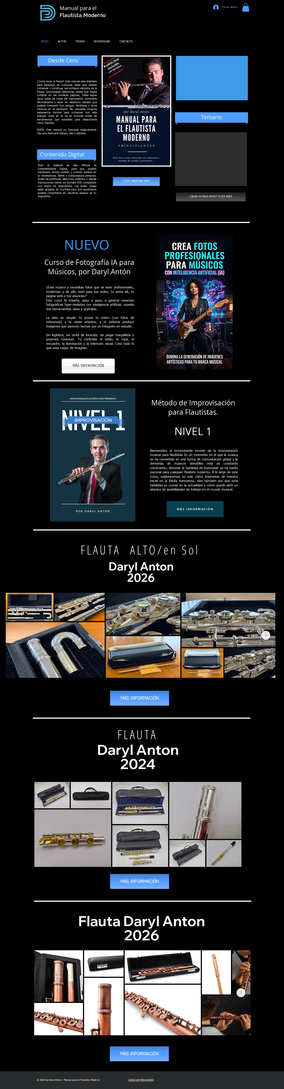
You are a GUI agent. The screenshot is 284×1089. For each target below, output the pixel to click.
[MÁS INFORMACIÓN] (88, 366)
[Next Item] (265, 635)
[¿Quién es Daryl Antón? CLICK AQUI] (211, 196)
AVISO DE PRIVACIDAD (141, 1080)
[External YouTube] (212, 78)
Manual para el (79, 8)
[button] (245, 7)
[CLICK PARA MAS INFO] (136, 181)
